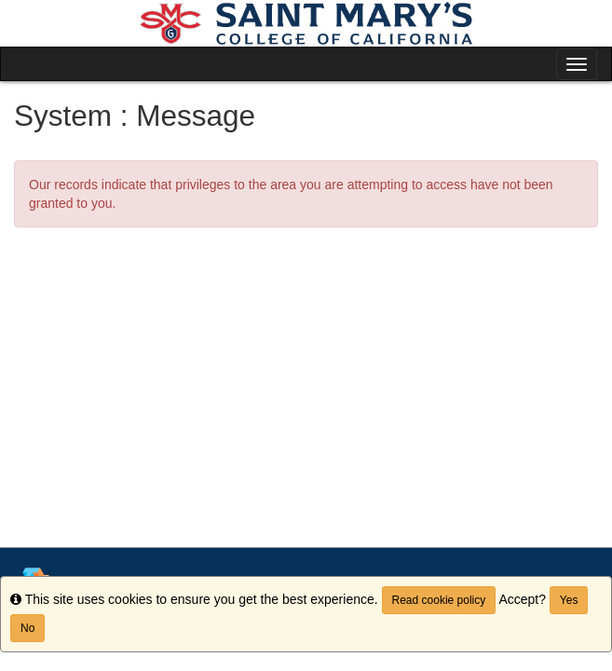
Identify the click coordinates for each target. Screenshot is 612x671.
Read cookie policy (439, 600)
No (27, 628)
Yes (569, 600)
